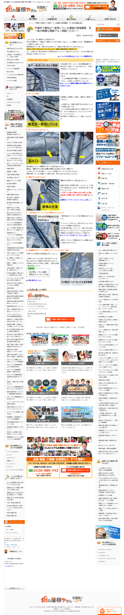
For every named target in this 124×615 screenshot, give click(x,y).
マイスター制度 (12, 80)
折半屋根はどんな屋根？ (106, 316)
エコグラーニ (11, 458)
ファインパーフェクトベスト (107, 558)
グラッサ (9, 467)
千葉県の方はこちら (80, 345)
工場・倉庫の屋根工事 (14, 502)
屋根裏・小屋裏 (12, 171)
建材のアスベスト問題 (14, 180)
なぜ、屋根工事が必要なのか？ (108, 250)
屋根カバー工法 (106, 173)
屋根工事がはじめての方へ (15, 48)
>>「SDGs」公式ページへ (12, 546)
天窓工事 (104, 203)
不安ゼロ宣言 (11, 65)
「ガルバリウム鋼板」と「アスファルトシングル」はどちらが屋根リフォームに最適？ (108, 360)
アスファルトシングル (14, 102)
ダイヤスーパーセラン (105, 549)
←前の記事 (39, 327)
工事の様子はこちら (35, 280)
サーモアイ (102, 552)
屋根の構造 (10, 288)
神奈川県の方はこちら (60, 345)
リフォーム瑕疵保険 (13, 68)
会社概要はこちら (14, 588)
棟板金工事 (105, 188)
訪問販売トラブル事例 (105, 495)
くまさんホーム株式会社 (35, 306)
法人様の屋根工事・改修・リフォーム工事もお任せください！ (15, 508)
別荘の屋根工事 (12, 512)
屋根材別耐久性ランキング (15, 306)
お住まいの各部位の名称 (14, 142)
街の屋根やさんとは (13, 51)
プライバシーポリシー (12, 533)
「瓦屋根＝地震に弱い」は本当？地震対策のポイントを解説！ (107, 415)
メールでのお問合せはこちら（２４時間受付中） (76, 56)
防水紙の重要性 (12, 183)
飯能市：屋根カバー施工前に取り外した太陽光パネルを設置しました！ (69, 327)
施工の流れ (10, 71)
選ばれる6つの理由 (13, 59)
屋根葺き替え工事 (107, 169)
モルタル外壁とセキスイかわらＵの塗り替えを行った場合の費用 (108, 480)
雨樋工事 (104, 193)
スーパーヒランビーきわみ (15, 470)
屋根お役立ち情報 (104, 380)
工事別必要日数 (103, 273)
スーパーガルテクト (13, 452)
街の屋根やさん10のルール (15, 62)
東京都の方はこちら (39, 345)
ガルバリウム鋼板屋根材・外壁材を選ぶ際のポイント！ (15, 376)
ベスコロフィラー (104, 555)
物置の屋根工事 (12, 515)
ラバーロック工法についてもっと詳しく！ (76, 235)
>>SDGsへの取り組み (10, 544)
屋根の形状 (10, 168)
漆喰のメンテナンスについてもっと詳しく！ (77, 200)
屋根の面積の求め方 (13, 194)
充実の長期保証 (12, 77)
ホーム (31, 23)
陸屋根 (9, 105)
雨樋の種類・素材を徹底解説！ (108, 448)
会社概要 (8, 526)
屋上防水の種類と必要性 (14, 150)
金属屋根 (9, 99)
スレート (9, 93)
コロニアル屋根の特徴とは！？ (108, 350)
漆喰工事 (104, 178)
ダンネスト (102, 561)
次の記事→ (81, 327)
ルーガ (9, 455)
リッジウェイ (11, 464)
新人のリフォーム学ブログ (107, 445)
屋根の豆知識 (11, 186)
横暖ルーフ (10, 461)
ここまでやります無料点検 (15, 74)
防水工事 (104, 198)
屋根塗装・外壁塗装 (107, 183)
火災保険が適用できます (106, 281)
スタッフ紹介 (10, 529)
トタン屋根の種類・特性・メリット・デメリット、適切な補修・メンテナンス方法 (108, 306)
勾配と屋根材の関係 (13, 174)
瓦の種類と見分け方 (13, 177)
